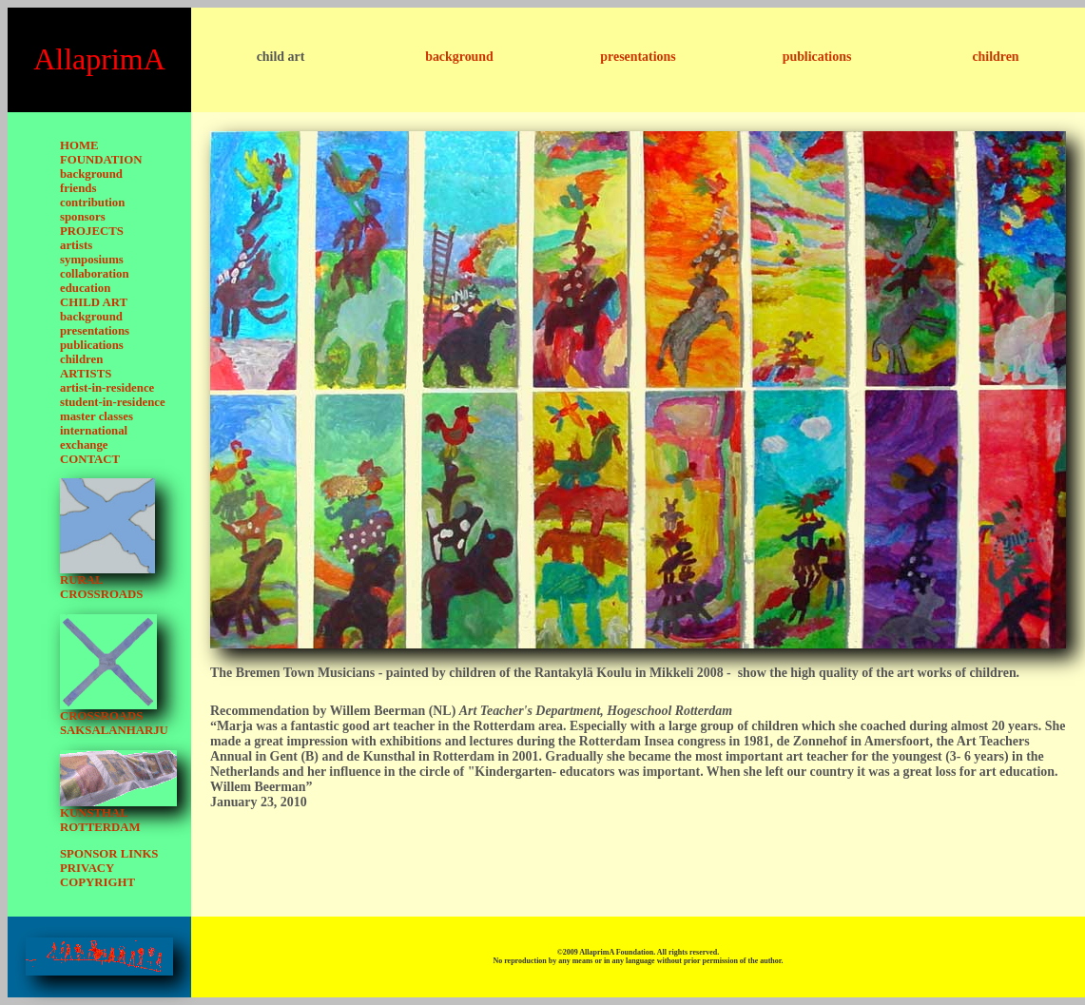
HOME (79, 145)
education (85, 288)
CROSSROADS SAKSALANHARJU (114, 723)
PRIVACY (87, 868)
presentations (637, 56)
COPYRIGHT (97, 882)
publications (817, 56)
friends (78, 188)
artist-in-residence (107, 388)
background (459, 56)
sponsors (83, 216)
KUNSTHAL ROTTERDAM (100, 820)
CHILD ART (93, 302)
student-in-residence (112, 402)
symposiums (92, 259)
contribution (92, 202)
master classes (96, 416)
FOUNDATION (101, 159)
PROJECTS (92, 231)
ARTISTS (85, 373)
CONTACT (90, 459)
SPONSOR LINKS (109, 853)
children (995, 56)
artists (76, 245)
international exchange (93, 438)
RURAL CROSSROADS (101, 587)
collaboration (94, 273)
